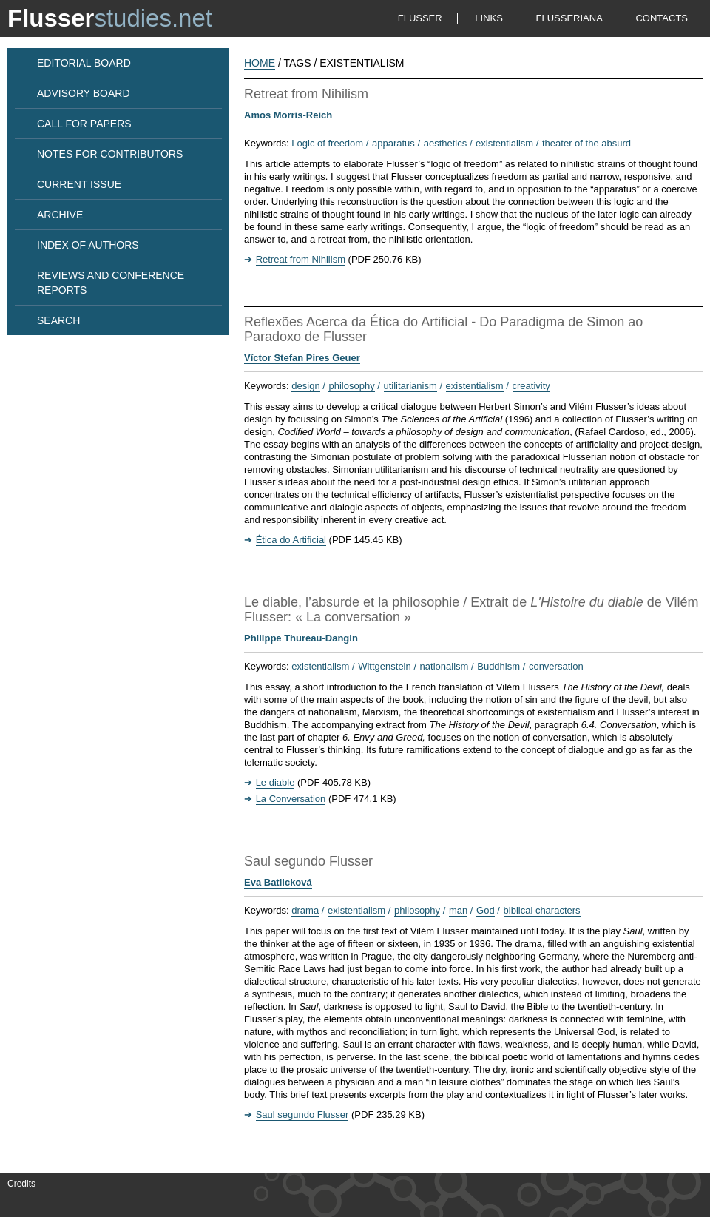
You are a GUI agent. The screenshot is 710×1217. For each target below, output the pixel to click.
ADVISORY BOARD (83, 93)
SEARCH (58, 320)
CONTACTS (661, 18)
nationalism (444, 666)
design (305, 385)
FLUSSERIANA (569, 18)
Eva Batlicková (278, 882)
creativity (531, 385)
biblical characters (542, 910)
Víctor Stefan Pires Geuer (302, 357)
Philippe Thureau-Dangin (301, 638)
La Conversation (291, 798)
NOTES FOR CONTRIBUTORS (110, 154)
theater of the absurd (586, 143)
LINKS (489, 18)
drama (305, 910)
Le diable (275, 782)
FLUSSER (420, 18)
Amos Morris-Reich (288, 115)
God (485, 910)
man (458, 910)
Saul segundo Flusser (302, 1114)
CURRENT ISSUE (79, 184)
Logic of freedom (327, 143)
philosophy (351, 385)
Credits (21, 1184)
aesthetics (445, 143)
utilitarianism (410, 385)
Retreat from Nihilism (300, 259)
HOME (259, 63)
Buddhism (498, 666)
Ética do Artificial (291, 539)
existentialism (504, 143)
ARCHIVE (60, 214)
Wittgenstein (384, 666)
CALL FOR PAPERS (84, 123)
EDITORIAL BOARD (84, 63)
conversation (556, 666)
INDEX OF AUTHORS (88, 245)
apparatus (393, 143)
